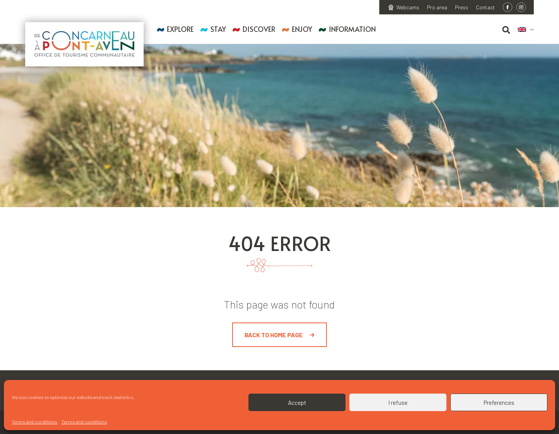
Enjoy (302, 29)
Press (461, 7)
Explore (180, 29)
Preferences (499, 402)
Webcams (407, 7)
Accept (297, 402)
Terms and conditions (34, 421)
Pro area (437, 7)
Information (352, 29)
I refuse (398, 402)
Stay (218, 29)
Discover (259, 29)
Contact (485, 7)
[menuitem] (526, 30)
